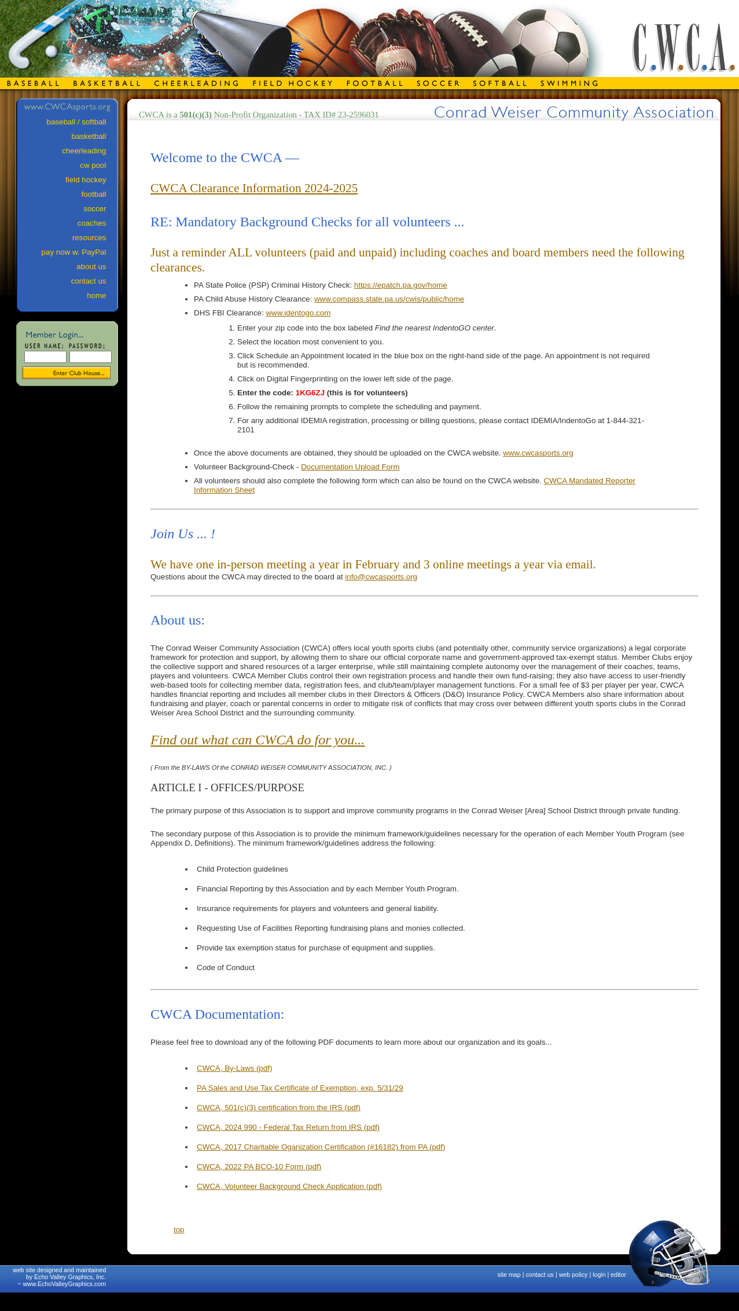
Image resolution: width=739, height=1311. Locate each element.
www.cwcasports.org (538, 453)
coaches (97, 223)
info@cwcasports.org (381, 576)
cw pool (98, 165)
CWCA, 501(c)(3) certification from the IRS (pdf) (279, 1107)
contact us (539, 1274)
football (99, 194)
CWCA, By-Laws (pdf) (234, 1068)
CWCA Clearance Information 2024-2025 (254, 188)
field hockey (91, 179)
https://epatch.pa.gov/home (400, 285)
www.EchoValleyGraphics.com (64, 1283)
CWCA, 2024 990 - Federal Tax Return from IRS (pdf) (288, 1127)
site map (508, 1274)
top (179, 1229)
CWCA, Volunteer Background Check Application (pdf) (289, 1186)
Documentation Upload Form (350, 466)
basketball (94, 136)
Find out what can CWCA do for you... (257, 739)
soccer (100, 208)
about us (96, 266)
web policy (573, 1274)
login (599, 1274)
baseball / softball (81, 121)
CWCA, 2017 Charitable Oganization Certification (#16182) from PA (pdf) (321, 1147)
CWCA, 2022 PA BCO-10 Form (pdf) (259, 1166)
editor (618, 1274)
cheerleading (89, 150)
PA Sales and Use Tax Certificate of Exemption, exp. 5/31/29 (300, 1088)
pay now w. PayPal (79, 252)
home (102, 295)
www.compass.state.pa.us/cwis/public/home (389, 299)
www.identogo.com (298, 313)
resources (94, 237)
